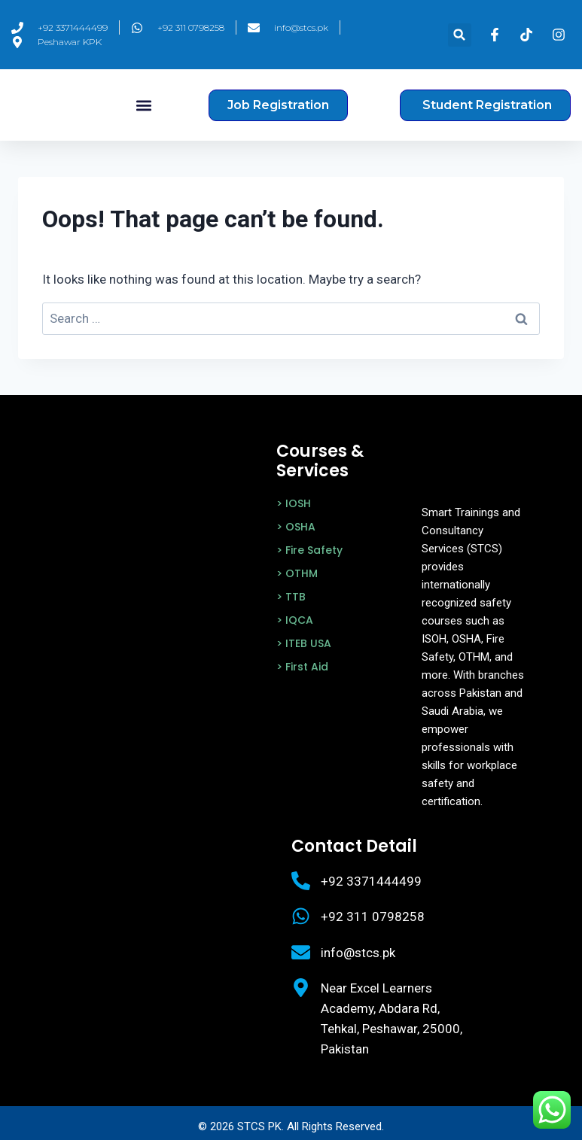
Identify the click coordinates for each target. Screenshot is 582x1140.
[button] (459, 35)
